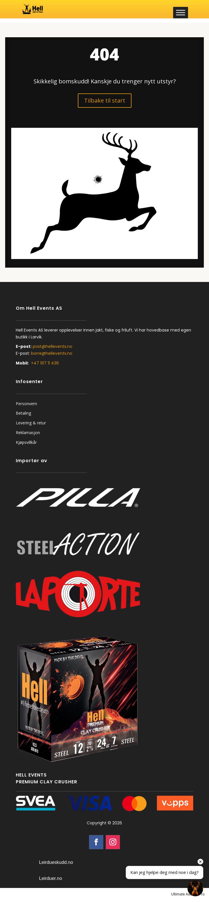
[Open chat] (195, 888)
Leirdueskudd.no (56, 862)
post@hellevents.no (52, 346)
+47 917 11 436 (45, 363)
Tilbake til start (104, 100)
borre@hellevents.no (51, 353)
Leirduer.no (50, 878)
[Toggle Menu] (180, 12)
